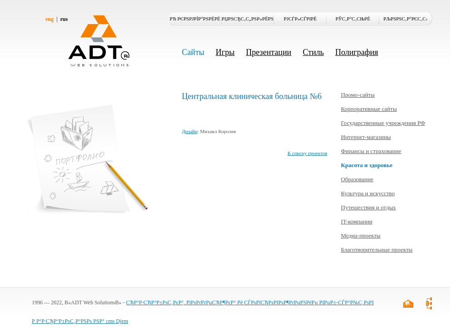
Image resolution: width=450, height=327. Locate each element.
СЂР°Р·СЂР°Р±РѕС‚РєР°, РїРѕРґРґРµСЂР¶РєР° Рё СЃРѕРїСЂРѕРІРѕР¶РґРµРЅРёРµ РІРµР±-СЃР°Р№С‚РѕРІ (250, 302)
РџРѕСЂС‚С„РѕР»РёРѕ (248, 18)
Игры (225, 52)
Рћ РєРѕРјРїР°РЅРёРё (195, 18)
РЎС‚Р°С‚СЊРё (352, 18)
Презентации (268, 52)
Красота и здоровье (366, 165)
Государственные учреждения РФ (383, 122)
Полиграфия (356, 52)
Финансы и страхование (371, 151)
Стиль (313, 52)
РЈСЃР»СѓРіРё (300, 18)
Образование (357, 179)
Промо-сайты (358, 94)
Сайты (193, 52)
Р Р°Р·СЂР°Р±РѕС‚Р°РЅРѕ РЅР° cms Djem (80, 321)
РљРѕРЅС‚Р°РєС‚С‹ (406, 18)
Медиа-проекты (360, 235)
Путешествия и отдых (368, 207)
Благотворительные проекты (377, 249)
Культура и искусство (368, 193)
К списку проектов (307, 153)
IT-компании (356, 221)
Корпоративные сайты (369, 108)
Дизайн (189, 131)
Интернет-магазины (366, 137)
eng (49, 19)
